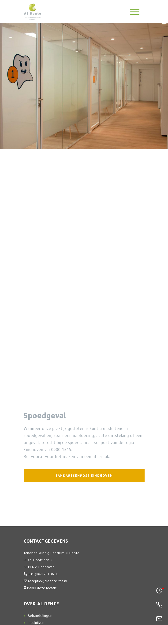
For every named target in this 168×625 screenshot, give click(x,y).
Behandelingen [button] (40, 615)
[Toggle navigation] (135, 11)
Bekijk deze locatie (42, 588)
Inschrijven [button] (36, 622)
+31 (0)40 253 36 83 (43, 574)
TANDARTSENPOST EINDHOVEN (84, 475)
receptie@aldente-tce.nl (47, 581)
